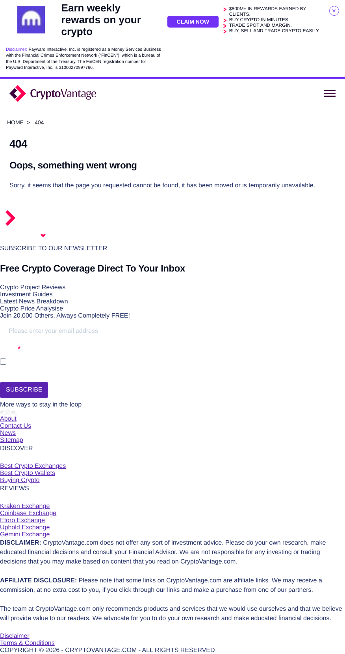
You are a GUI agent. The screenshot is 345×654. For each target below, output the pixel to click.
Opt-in (9, 348)
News (8, 433)
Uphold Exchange (25, 527)
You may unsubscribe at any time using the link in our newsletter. (67, 372)
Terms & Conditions (27, 643)
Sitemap (11, 440)
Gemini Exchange (25, 534)
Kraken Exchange (25, 506)
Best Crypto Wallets (27, 473)
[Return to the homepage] (40, 224)
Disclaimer (15, 636)
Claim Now (193, 21)
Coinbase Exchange (28, 513)
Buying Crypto (20, 480)
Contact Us (15, 426)
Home (15, 122)
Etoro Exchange (22, 520)
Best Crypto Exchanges (33, 466)
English (26, 236)
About (8, 419)
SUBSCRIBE (24, 389)
